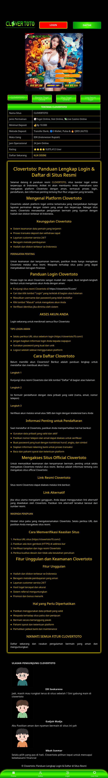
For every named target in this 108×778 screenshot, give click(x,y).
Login (67, 774)
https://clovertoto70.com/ (63, 288)
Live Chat (94, 774)
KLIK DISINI (40, 155)
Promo (13, 774)
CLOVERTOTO (59, 182)
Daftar (40, 774)
